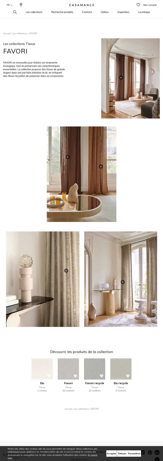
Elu (42, 383)
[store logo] (81, 10)
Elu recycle (121, 383)
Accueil (7, 33)
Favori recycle (94, 383)
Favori (68, 383)
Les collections (19, 33)
